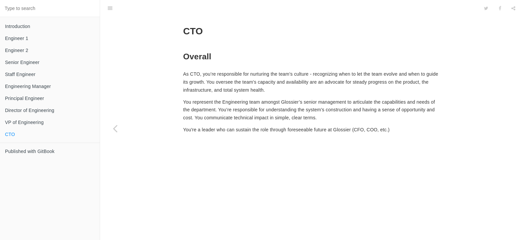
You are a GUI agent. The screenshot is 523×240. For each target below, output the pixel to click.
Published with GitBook (29, 151)
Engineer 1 (16, 38)
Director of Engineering (29, 110)
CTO (10, 134)
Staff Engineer (20, 74)
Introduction (17, 26)
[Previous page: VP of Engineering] (115, 128)
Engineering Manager (28, 86)
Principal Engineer (24, 98)
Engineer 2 (16, 50)
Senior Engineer (22, 62)
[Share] (513, 8)
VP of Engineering (24, 122)
